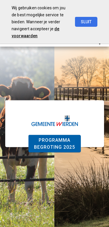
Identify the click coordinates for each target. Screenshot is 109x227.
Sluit (86, 21)
